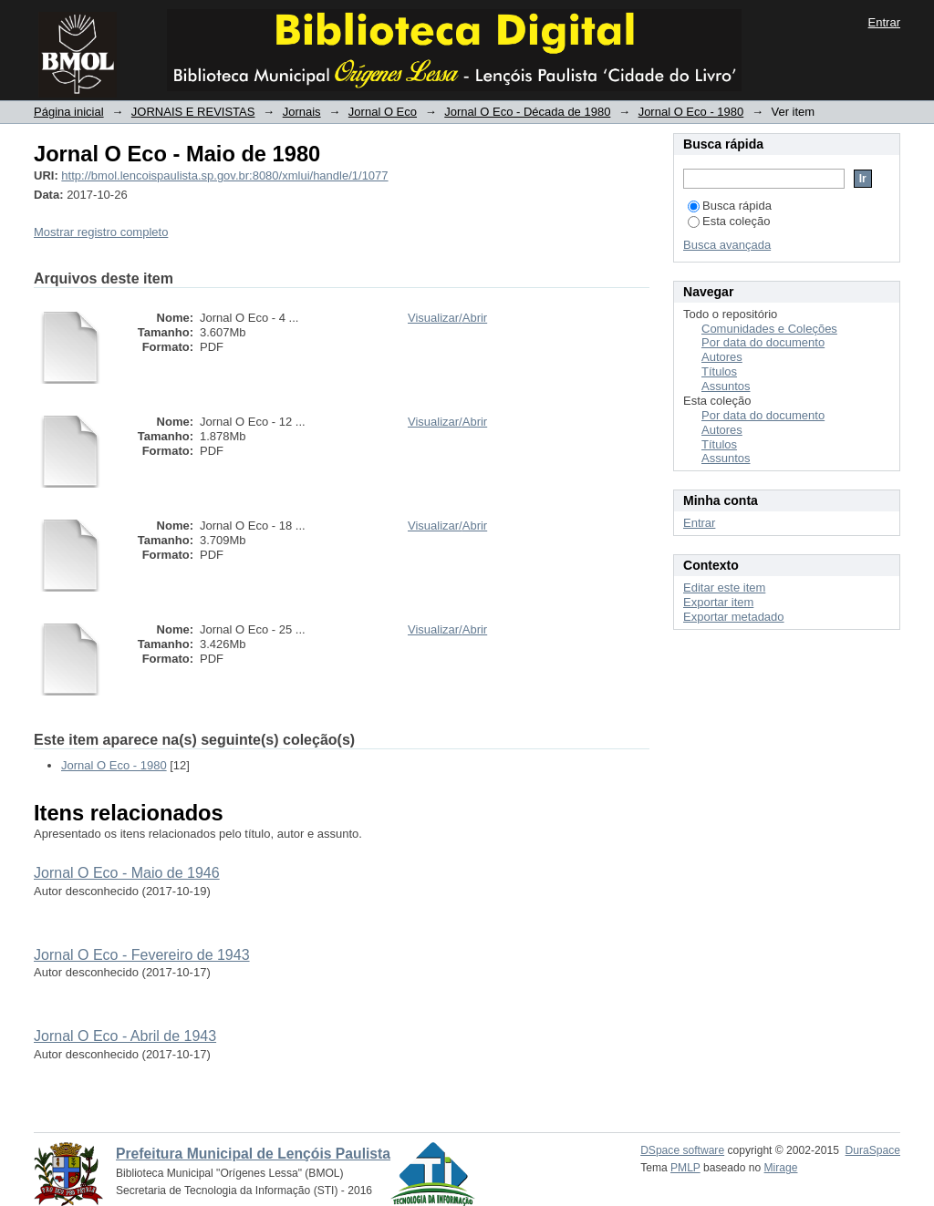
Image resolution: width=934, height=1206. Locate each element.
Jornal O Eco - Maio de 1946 (127, 873)
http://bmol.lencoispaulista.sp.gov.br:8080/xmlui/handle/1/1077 (224, 175)
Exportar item (718, 602)
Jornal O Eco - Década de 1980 (527, 112)
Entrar (884, 22)
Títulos (719, 371)
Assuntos (725, 386)
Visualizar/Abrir (447, 318)
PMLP (685, 1167)
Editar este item (724, 587)
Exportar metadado (733, 617)
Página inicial (69, 112)
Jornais (302, 112)
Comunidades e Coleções (769, 328)
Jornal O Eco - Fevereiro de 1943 (142, 955)
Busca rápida (730, 205)
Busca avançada (727, 245)
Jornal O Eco (382, 112)
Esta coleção (729, 221)
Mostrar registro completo (101, 232)
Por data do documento (763, 342)
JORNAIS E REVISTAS (193, 112)
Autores (721, 357)
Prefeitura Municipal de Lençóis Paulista (253, 1153)
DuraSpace (873, 1150)
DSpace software (682, 1150)
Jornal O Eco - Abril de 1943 (125, 1036)
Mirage (781, 1167)
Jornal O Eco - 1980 (691, 112)
